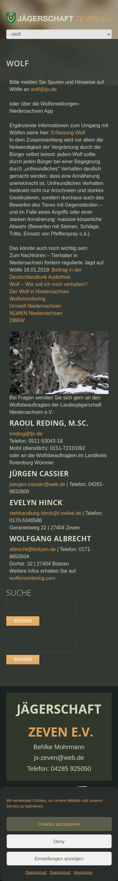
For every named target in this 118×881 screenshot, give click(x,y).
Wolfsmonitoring (27, 298)
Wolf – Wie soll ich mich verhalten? (48, 284)
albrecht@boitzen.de (32, 549)
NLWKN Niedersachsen (35, 313)
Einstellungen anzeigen (59, 858)
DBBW (17, 320)
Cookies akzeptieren (59, 824)
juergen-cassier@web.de (37, 484)
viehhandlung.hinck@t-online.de (45, 513)
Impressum (83, 872)
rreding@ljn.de (25, 433)
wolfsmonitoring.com (32, 578)
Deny (59, 841)
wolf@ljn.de (44, 89)
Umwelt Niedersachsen (35, 306)
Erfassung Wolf (68, 132)
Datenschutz (36, 872)
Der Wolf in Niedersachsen (39, 291)
